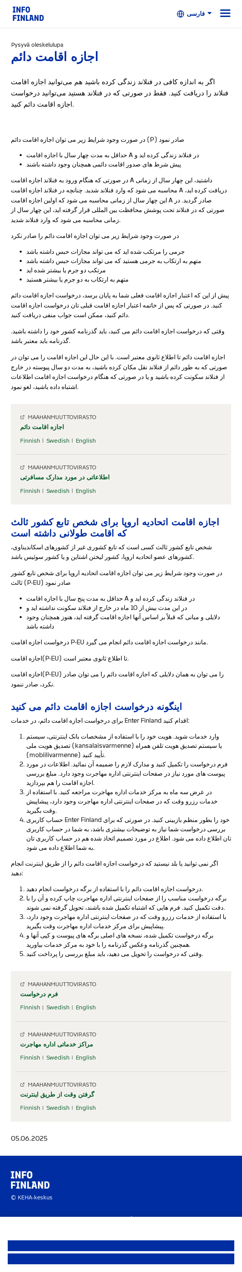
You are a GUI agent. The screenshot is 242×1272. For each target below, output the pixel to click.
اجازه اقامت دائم (42, 427)
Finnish (30, 440)
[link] (28, 13)
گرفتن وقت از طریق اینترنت (57, 1094)
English (86, 440)
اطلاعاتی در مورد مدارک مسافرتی (64, 477)
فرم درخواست (39, 994)
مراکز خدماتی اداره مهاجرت (56, 1044)
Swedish (58, 440)
